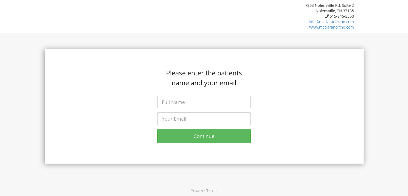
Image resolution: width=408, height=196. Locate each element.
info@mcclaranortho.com (331, 21)
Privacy (197, 190)
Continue (204, 136)
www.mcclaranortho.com (331, 27)
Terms (211, 190)
